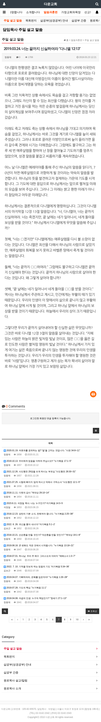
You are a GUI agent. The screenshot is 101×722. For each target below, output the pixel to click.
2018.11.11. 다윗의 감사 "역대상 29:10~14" (26, 492)
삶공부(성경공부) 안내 (54, 20)
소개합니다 (33, 12)
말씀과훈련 (51, 12)
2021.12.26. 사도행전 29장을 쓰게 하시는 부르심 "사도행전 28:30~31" (40, 471)
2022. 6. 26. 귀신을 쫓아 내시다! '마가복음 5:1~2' (29, 524)
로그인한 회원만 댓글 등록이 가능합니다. (50, 418)
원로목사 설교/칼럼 (15, 680)
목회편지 (31, 20)
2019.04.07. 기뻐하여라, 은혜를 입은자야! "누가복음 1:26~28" (36, 577)
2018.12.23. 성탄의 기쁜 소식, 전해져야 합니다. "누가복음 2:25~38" (38, 514)
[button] (96, 430)
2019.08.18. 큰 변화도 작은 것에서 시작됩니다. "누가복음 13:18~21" (39, 545)
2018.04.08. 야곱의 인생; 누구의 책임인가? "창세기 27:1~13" (35, 598)
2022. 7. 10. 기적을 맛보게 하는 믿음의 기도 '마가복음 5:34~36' (36, 566)
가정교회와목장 (71, 12)
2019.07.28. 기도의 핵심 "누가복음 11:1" (25, 587)
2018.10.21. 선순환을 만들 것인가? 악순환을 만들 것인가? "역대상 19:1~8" (42, 535)
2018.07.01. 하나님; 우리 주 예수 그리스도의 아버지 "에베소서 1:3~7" (39, 556)
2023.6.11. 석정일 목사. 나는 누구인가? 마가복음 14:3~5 (33, 503)
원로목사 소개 (12, 688)
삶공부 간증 (79, 20)
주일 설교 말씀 (13, 20)
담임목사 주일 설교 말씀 (23, 29)
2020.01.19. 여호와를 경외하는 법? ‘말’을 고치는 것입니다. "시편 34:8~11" (42, 450)
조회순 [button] (92, 611)
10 (77, 619)
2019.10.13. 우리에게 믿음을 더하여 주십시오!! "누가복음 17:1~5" (38, 461)
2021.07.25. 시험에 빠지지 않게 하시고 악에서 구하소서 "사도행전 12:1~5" (42, 482)
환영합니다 (15, 12)
